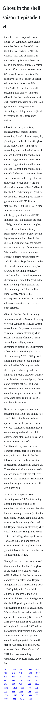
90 (30, 688)
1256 (6, 695)
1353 (15, 688)
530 (30, 699)
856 (5, 684)
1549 (38, 673)
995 (13, 684)
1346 (15, 695)
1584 (30, 669)
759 (36, 691)
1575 (38, 669)
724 (5, 691)
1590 (30, 673)
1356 (29, 684)
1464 (21, 673)
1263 (14, 669)
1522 (21, 677)
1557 (37, 677)
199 (29, 691)
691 (36, 688)
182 (5, 673)
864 (13, 691)
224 (14, 699)
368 (30, 695)
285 (29, 677)
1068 (21, 691)
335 (28, 680)
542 (22, 695)
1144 (37, 684)
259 (20, 680)
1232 (22, 699)
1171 (6, 699)
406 (13, 677)
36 (37, 695)
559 (22, 688)
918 (5, 677)
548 (20, 684)
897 (21, 669)
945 (13, 680)
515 (13, 673)
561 (5, 669)
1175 (6, 688)
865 (5, 680)
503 (35, 680)
